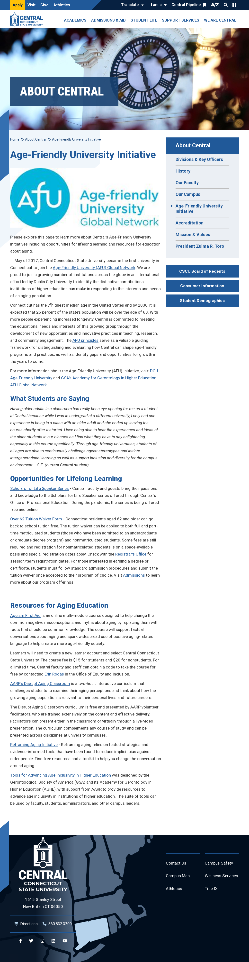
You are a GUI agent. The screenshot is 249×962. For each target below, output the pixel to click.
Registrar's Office (130, 554)
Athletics (61, 5)
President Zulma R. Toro (200, 246)
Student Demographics (202, 300)
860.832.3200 (60, 924)
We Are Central (220, 20)
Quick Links (234, 5)
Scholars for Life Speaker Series (39, 488)
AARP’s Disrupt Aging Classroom (40, 683)
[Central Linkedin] (53, 941)
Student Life (144, 20)
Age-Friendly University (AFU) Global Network (94, 267)
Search (225, 5)
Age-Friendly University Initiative (199, 208)
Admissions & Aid (108, 20)
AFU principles (85, 340)
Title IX (211, 899)
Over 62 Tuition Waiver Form (36, 519)
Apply (18, 5)
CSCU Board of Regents (202, 271)
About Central (193, 145)
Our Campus (188, 194)
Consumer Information (202, 285)
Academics (75, 20)
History (183, 171)
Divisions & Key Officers (199, 159)
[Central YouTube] (64, 941)
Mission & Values (193, 234)
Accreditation (190, 222)
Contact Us (176, 863)
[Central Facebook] (20, 941)
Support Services (180, 20)
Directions (29, 924)
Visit (31, 5)
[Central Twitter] (31, 941)
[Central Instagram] (42, 941)
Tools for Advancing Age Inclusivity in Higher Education (60, 775)
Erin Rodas (54, 674)
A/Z (215, 5)
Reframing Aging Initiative (34, 744)
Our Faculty (187, 182)
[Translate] (131, 5)
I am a (156, 4)
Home (14, 139)
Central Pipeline (186, 4)
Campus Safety (220, 863)
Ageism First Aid (25, 615)
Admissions (134, 575)
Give (44, 5)
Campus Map (178, 876)
